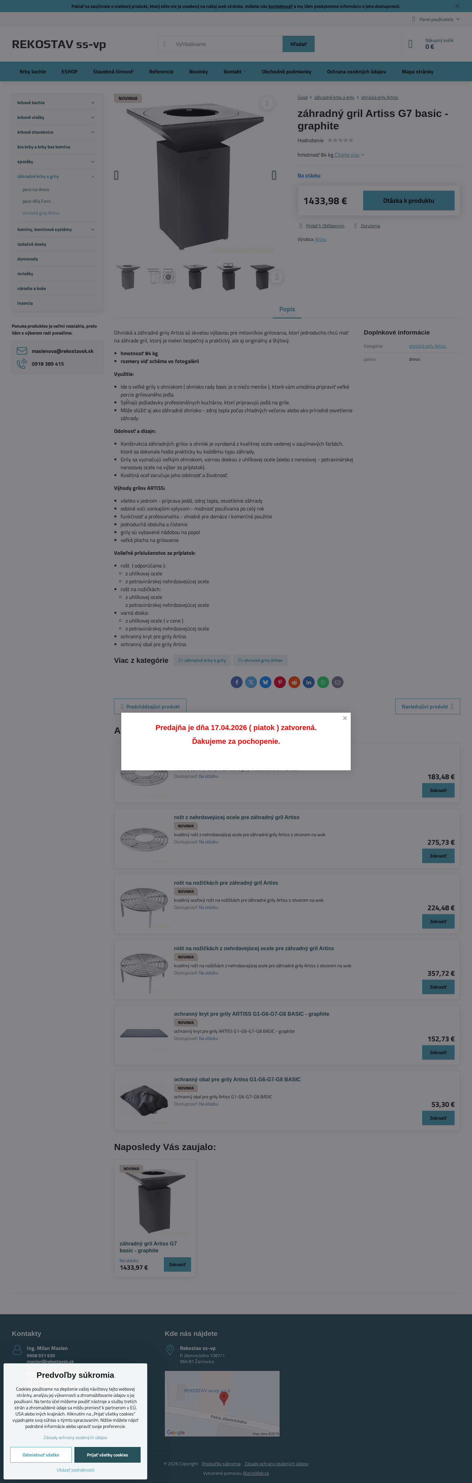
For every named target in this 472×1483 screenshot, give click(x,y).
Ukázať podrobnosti (75, 1470)
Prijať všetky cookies (107, 1454)
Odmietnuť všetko (41, 1454)
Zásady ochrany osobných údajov (76, 1437)
